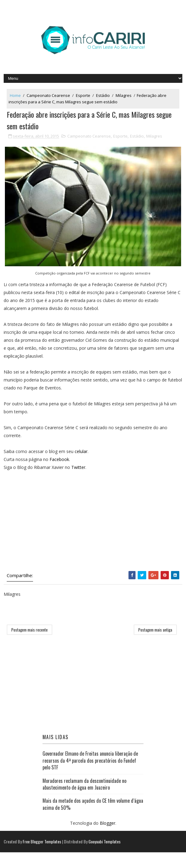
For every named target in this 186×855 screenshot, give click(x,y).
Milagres (124, 95)
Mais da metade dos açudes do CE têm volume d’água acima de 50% (93, 807)
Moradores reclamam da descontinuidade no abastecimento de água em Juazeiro (84, 786)
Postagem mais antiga (155, 632)
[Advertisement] (93, 524)
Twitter (78, 470)
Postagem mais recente (29, 632)
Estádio (103, 95)
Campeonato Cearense (48, 95)
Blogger (107, 826)
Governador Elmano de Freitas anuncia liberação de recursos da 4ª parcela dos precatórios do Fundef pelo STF (90, 763)
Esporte (83, 95)
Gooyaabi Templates (104, 844)
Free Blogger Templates (42, 844)
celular (81, 454)
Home (15, 95)
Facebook (59, 462)
